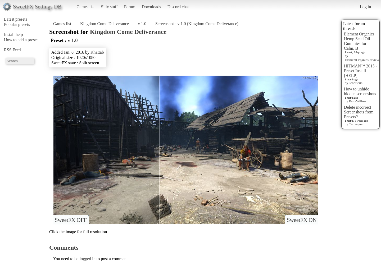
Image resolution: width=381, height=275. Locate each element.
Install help (13, 34)
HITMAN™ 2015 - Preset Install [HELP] (360, 71)
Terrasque (355, 124)
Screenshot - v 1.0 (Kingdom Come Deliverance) (196, 23)
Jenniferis (355, 83)
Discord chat (178, 6)
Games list (86, 6)
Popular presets (17, 24)
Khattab (97, 52)
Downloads (151, 6)
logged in (88, 258)
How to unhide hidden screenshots (360, 91)
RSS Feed (12, 50)
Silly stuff (109, 6)
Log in (365, 6)
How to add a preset (21, 40)
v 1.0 (142, 23)
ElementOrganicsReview (362, 60)
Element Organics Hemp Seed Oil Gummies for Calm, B (359, 41)
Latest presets (15, 19)
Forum (129, 6)
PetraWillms (357, 101)
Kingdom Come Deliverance (104, 23)
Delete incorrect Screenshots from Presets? (359, 112)
